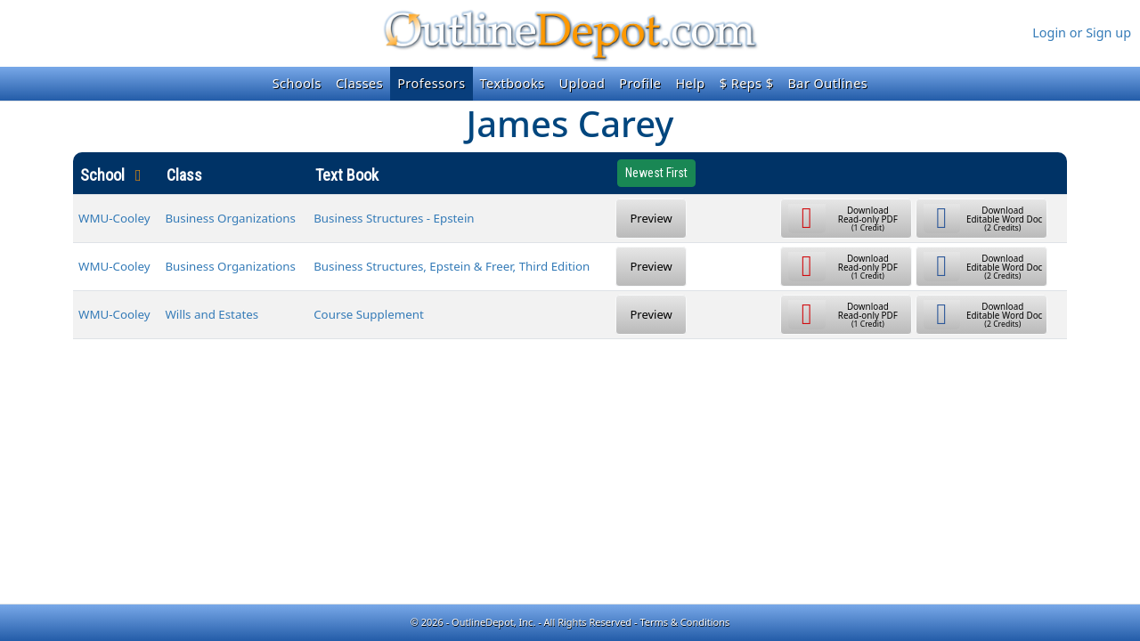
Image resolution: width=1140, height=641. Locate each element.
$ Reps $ (747, 83)
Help (689, 83)
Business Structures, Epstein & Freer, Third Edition (452, 266)
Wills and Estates (211, 314)
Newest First (656, 173)
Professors (431, 83)
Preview (651, 218)
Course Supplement (369, 314)
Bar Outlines (827, 83)
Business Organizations (230, 218)
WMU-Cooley (114, 218)
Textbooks (512, 83)
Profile (640, 83)
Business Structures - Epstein (394, 218)
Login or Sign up (1081, 32)
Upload (582, 83)
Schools (297, 83)
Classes (359, 83)
